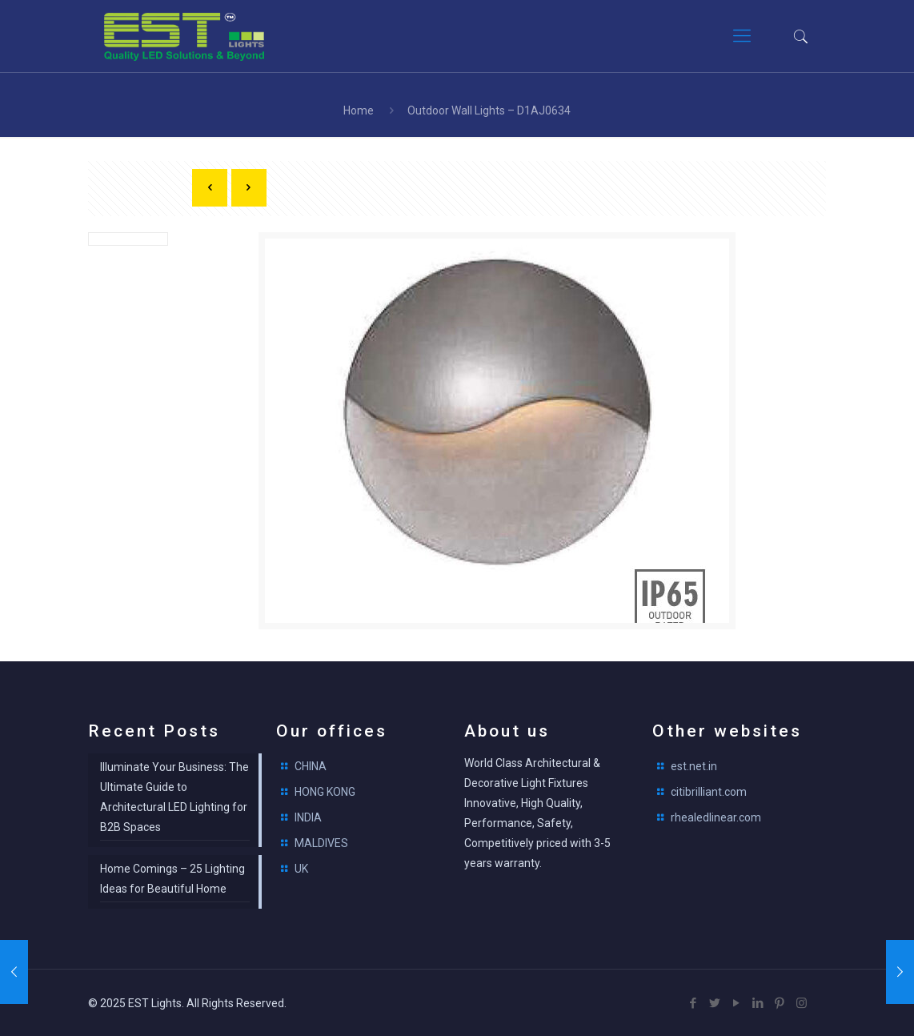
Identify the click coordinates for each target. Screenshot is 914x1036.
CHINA (311, 766)
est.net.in (694, 766)
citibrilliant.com (709, 791)
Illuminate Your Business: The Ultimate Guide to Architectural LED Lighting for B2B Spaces (174, 797)
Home (358, 110)
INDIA (308, 817)
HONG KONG (325, 791)
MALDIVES (321, 843)
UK (301, 868)
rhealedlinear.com (716, 817)
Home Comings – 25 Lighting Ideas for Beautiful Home (172, 878)
